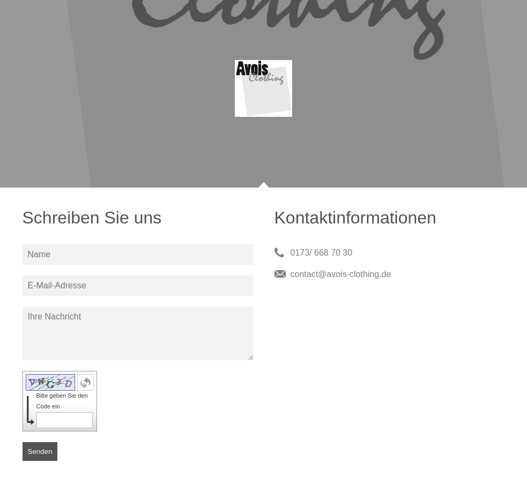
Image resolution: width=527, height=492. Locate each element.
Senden (40, 452)
